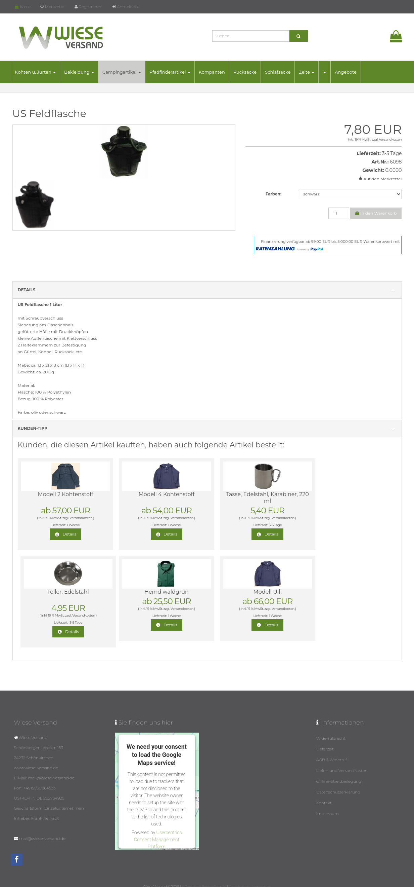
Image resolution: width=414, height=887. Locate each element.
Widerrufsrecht (331, 731)
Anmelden (125, 6)
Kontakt (324, 796)
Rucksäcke (245, 72)
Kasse (23, 6)
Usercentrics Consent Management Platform (158, 832)
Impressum (327, 806)
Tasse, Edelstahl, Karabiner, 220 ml (247, 497)
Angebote (346, 72)
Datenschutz (239, 880)
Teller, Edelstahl (340, 494)
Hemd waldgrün (61, 592)
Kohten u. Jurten (35, 72)
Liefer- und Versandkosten (342, 763)
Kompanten (212, 72)
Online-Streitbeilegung (339, 774)
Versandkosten (390, 139)
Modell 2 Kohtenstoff (61, 494)
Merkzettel (52, 6)
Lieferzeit (325, 742)
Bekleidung (79, 72)
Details (207, 290)
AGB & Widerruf (331, 752)
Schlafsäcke (277, 72)
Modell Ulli (154, 592)
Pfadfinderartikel (169, 72)
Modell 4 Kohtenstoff (154, 494)
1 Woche (69, 525)
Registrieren (88, 6)
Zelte (306, 72)
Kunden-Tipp (207, 428)
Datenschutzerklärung (338, 785)
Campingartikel (121, 72)
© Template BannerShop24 (204, 880)
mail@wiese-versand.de (42, 831)
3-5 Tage (392, 153)
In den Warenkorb (376, 213)
